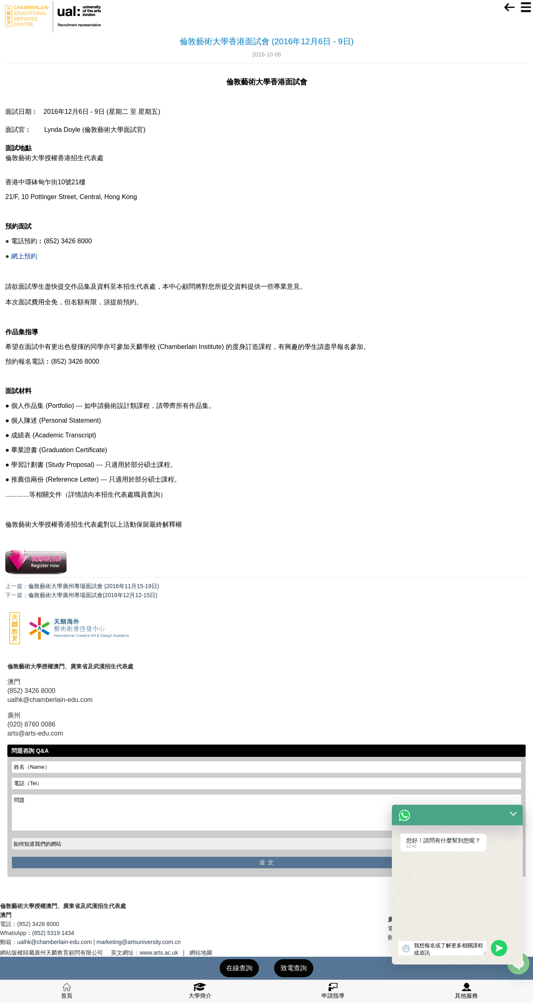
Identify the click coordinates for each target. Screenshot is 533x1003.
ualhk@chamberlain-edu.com (54, 942)
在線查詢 (239, 968)
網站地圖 (200, 952)
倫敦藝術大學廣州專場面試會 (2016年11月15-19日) (93, 586)
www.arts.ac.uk (158, 952)
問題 (266, 812)
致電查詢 (294, 968)
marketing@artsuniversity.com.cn (139, 942)
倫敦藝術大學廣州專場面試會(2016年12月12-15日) (92, 595)
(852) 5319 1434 (53, 933)
